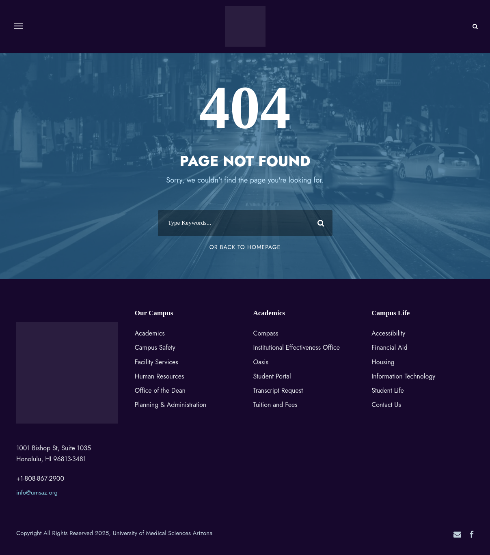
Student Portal (272, 376)
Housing (383, 362)
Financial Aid (389, 347)
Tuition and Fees (275, 404)
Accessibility (388, 333)
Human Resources (159, 376)
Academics (150, 333)
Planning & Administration (171, 404)
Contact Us (386, 404)
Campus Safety (155, 347)
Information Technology (403, 376)
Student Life (387, 390)
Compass (265, 333)
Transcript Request (278, 390)
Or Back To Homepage (245, 247)
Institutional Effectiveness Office (296, 347)
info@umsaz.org (37, 492)
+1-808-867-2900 (40, 478)
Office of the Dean (160, 390)
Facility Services (156, 362)
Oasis (260, 362)
